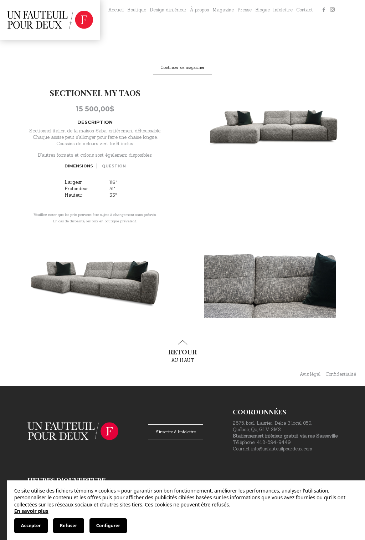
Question (114, 165)
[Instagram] (332, 10)
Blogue (262, 10)
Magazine (223, 10)
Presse (244, 10)
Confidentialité (340, 374)
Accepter (31, 526)
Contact (304, 10)
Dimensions (79, 165)
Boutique (136, 10)
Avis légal (309, 374)
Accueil (116, 10)
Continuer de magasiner (182, 67)
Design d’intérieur (168, 10)
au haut (182, 351)
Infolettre (283, 10)
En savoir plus (31, 511)
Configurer (108, 526)
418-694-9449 (274, 442)
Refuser (68, 526)
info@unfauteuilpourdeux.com (281, 449)
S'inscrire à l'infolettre (175, 431)
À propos (199, 10)
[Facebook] (323, 10)
